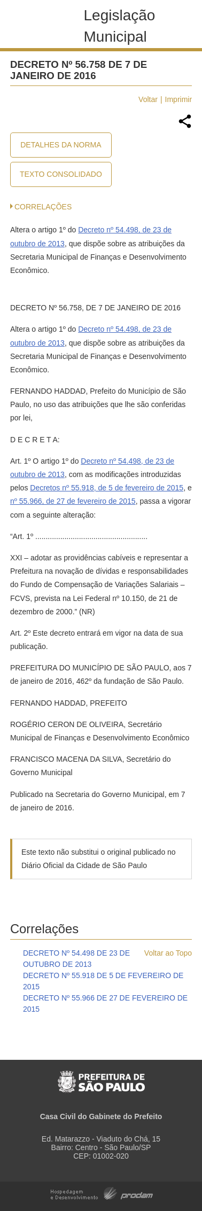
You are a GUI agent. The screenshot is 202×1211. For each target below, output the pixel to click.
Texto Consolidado (61, 174)
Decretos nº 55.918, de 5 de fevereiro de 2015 (106, 487)
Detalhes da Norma (60, 144)
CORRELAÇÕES (43, 206)
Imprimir (178, 99)
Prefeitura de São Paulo (101, 1076)
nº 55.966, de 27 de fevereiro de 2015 (73, 501)
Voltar (148, 99)
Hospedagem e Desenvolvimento (102, 1192)
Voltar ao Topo (168, 953)
